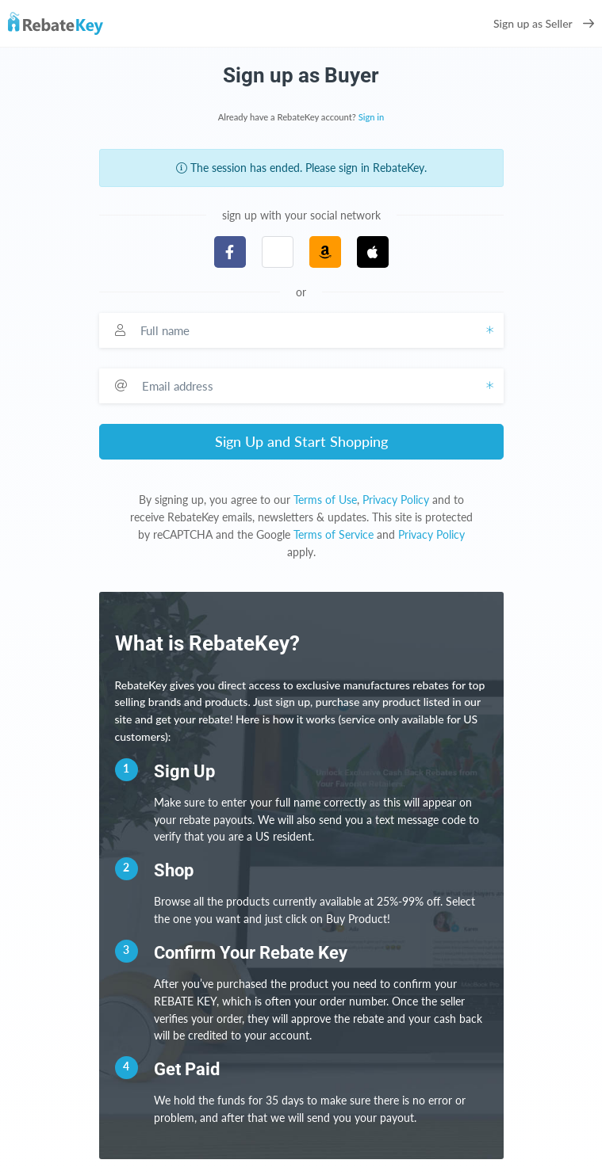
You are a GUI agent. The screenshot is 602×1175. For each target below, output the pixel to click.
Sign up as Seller (543, 23)
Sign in (372, 117)
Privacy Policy (395, 499)
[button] (277, 252)
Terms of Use (325, 499)
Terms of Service (333, 534)
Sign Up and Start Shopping (301, 441)
